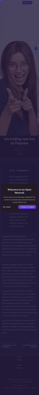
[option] (1, 388)
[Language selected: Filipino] (17, 390)
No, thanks (7, 207)
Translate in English (27, 207)
